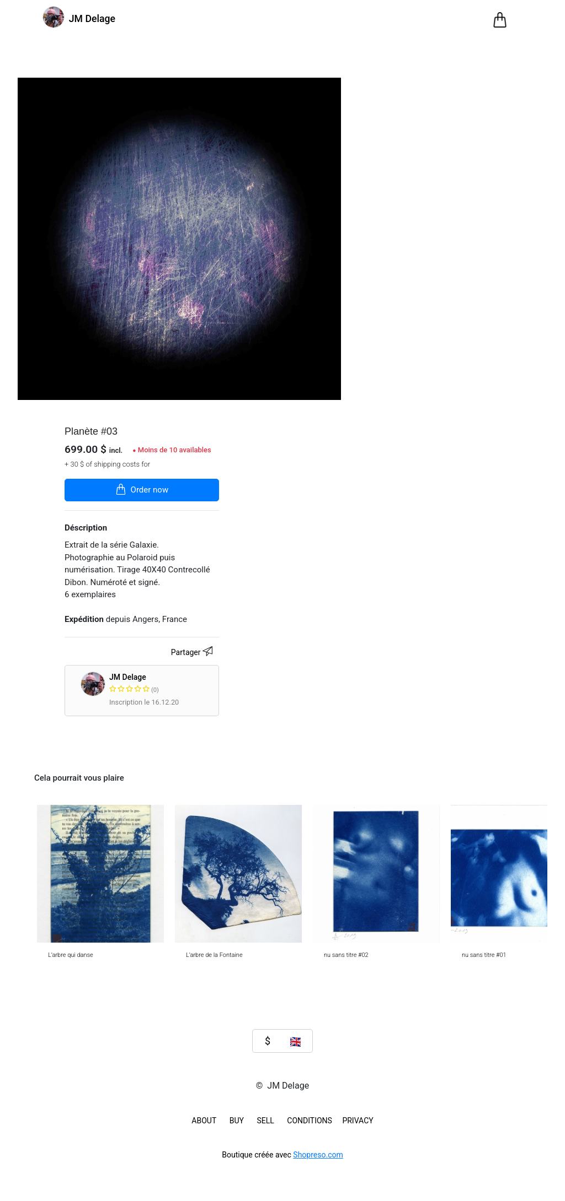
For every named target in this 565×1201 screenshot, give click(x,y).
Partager (193, 652)
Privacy (357, 1120)
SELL (265, 1120)
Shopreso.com (318, 1154)
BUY (237, 1120)
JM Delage (176, 684)
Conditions (309, 1120)
